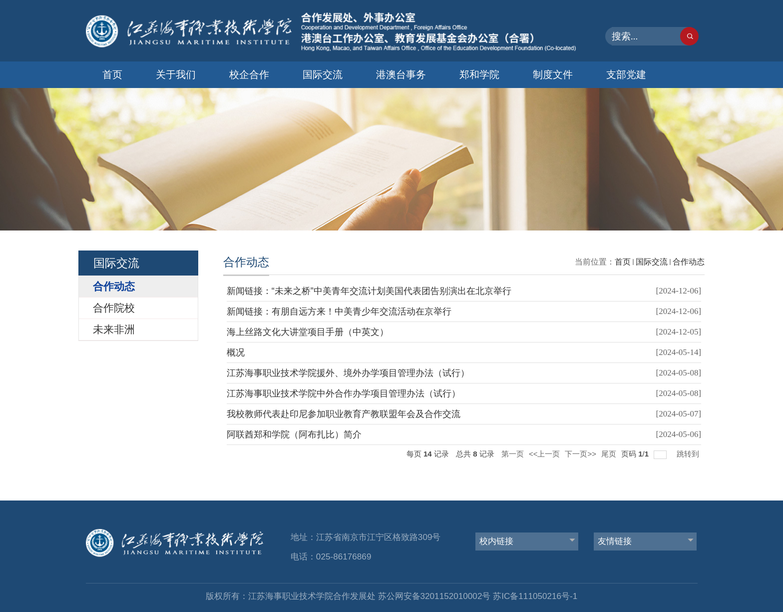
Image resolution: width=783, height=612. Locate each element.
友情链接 (615, 541)
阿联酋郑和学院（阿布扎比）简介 (294, 435)
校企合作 (249, 74)
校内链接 (496, 541)
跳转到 (689, 454)
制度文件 (553, 74)
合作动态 (689, 262)
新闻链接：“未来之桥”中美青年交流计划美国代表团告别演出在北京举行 (369, 291)
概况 (236, 353)
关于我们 (176, 74)
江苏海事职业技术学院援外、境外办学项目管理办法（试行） (348, 373)
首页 (112, 74)
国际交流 (323, 74)
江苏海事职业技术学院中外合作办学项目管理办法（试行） (343, 393)
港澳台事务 (401, 74)
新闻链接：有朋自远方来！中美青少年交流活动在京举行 (339, 311)
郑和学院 (479, 74)
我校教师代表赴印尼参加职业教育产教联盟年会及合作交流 (343, 414)
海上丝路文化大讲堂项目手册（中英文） (308, 332)
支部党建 (626, 74)
